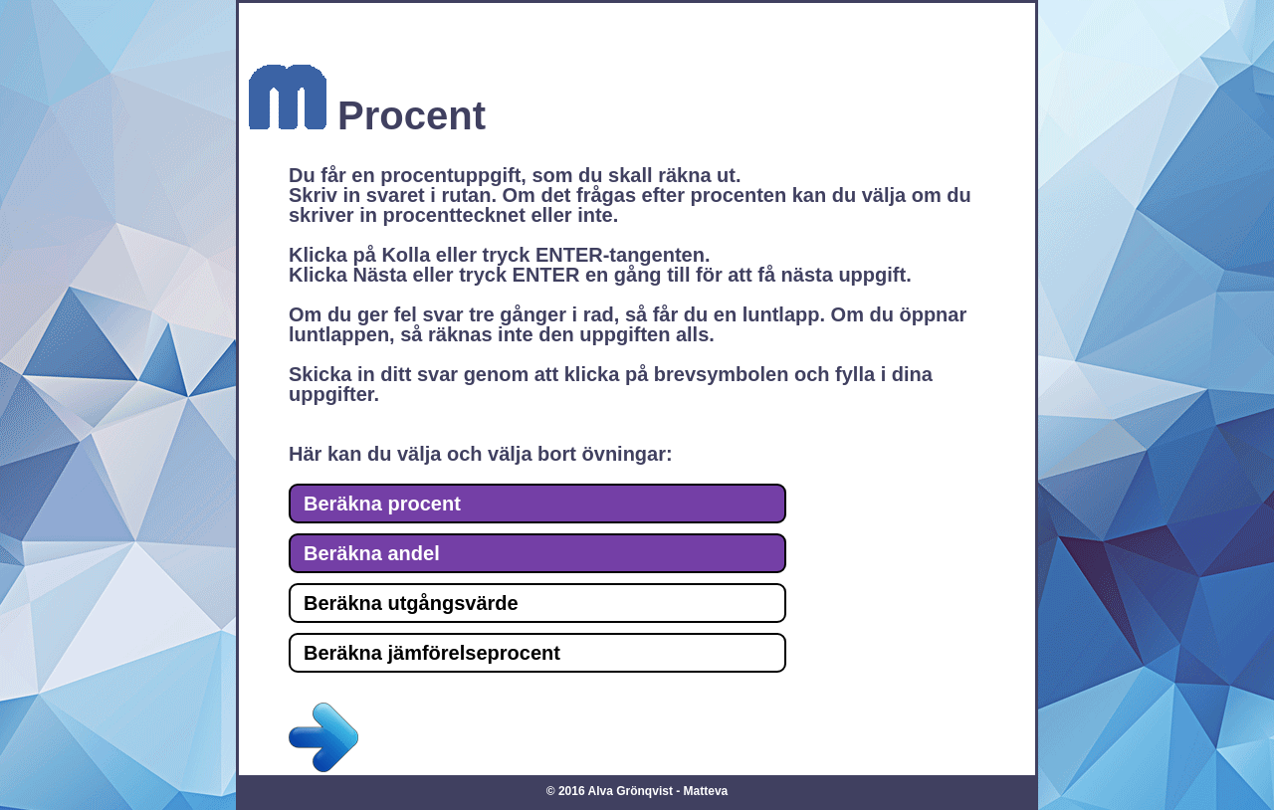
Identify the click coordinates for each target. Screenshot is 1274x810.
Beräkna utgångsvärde (411, 603)
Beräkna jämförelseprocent (432, 653)
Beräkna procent (382, 503)
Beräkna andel (372, 553)
